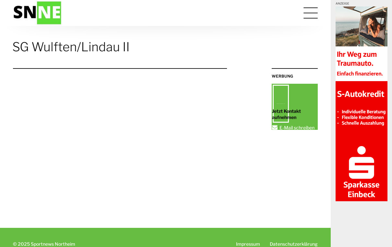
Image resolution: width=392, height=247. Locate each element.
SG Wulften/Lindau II (71, 46)
